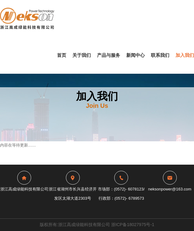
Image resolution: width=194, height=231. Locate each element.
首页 (61, 55)
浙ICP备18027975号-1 (132, 224)
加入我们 (185, 55)
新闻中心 (135, 55)
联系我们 (160, 55)
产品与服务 (108, 55)
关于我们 (81, 55)
